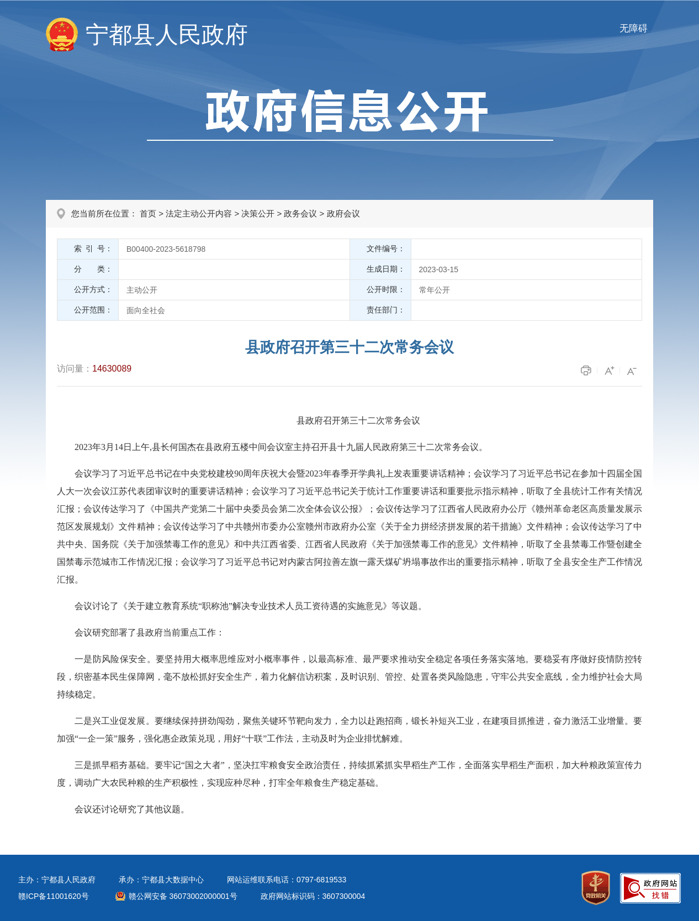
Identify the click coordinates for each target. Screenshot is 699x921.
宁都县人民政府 (167, 34)
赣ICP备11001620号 (53, 896)
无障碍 (633, 28)
